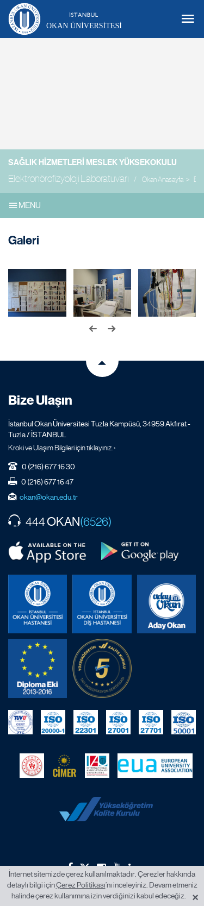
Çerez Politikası (81, 884)
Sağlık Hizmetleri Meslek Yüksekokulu (92, 162)
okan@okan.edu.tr (49, 497)
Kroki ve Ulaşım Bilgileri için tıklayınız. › (62, 447)
